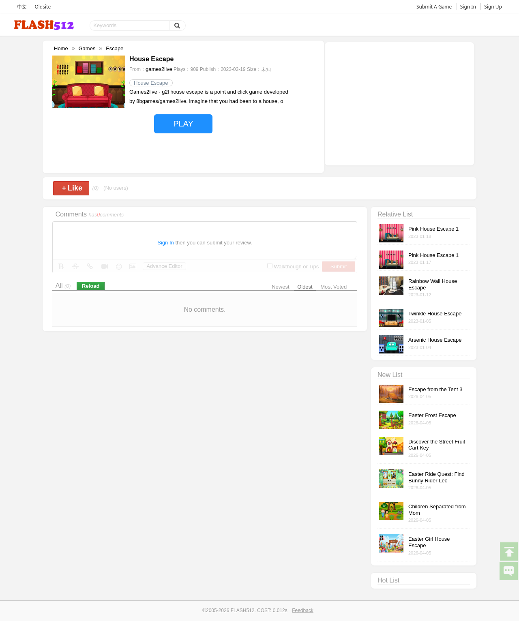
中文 (22, 6)
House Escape (151, 83)
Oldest (305, 287)
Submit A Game (434, 6)
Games (86, 48)
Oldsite (42, 6)
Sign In (468, 6)
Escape (114, 48)
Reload (90, 286)
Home (61, 48)
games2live (159, 69)
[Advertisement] (399, 103)
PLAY (183, 123)
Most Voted (333, 287)
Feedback (302, 610)
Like (72, 188)
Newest (280, 287)
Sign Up (493, 6)
